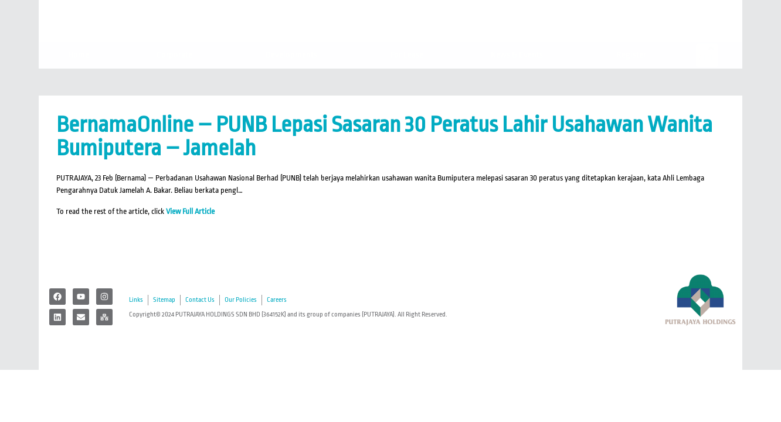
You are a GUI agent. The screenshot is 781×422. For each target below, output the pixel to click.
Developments (294, 80)
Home (78, 80)
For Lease (406, 80)
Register (634, 80)
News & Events (520, 80)
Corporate (177, 80)
